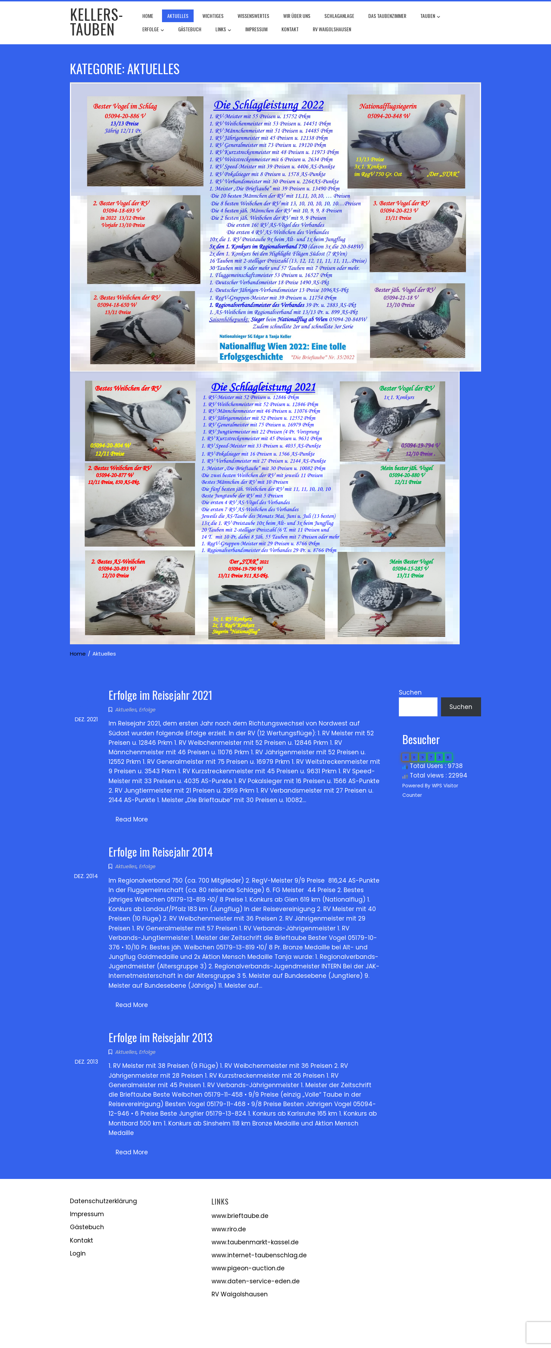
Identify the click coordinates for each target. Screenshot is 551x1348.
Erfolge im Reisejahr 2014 (161, 851)
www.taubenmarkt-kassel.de (255, 1242)
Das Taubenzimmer (387, 15)
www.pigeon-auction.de (248, 1268)
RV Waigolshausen (332, 29)
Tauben (430, 16)
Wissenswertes (253, 15)
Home (147, 15)
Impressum (256, 29)
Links (223, 30)
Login (78, 1253)
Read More (132, 819)
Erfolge (153, 30)
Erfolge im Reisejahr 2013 (161, 1037)
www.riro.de (229, 1229)
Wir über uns (296, 15)
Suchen (410, 692)
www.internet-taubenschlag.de (259, 1255)
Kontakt (290, 29)
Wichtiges (212, 15)
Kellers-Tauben (96, 21)
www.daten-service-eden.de (256, 1281)
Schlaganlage (339, 15)
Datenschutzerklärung (103, 1201)
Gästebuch (189, 29)
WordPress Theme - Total (253, 1334)
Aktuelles (177, 15)
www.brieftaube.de (240, 1216)
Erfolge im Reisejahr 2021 (161, 694)
